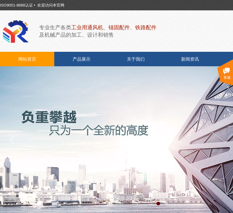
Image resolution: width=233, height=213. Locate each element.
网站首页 (27, 59)
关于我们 (136, 59)
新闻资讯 (190, 59)
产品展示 (81, 59)
